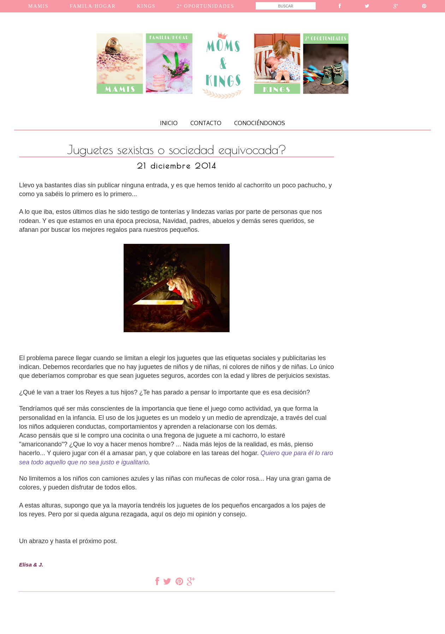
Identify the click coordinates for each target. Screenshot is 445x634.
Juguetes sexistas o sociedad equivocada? (176, 149)
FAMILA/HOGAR (92, 6)
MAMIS (38, 6)
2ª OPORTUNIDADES (206, 6)
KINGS (146, 6)
